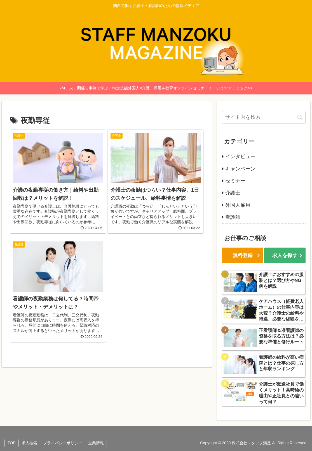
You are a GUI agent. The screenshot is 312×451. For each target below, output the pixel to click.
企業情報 (96, 443)
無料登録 (243, 255)
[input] (264, 117)
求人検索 (29, 443)
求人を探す (284, 255)
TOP (12, 443)
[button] (300, 117)
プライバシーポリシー (62, 443)
